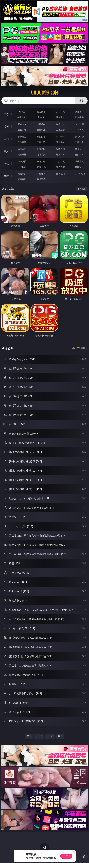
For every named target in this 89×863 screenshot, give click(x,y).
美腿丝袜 (22, 154)
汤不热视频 (79, 173)
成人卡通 (60, 136)
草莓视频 (60, 173)
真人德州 (41, 111)
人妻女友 (60, 161)
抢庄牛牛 (79, 117)
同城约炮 (22, 173)
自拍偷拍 (41, 124)
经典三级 (41, 142)
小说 (6, 163)
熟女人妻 (22, 129)
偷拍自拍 (41, 136)
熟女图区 (60, 154)
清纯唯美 (41, 154)
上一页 (39, 736)
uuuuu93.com (44, 93)
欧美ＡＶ (60, 124)
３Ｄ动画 (79, 124)
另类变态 (79, 142)
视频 (6, 126)
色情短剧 (41, 179)
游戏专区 (79, 111)
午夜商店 (41, 173)
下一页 (50, 736)
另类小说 (41, 166)
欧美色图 (60, 149)
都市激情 (22, 161)
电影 (6, 139)
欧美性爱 (79, 136)
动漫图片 (79, 149)
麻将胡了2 (22, 117)
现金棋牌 (60, 117)
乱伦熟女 (60, 142)
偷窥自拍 (22, 149)
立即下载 (66, 856)
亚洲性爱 (22, 136)
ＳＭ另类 (79, 129)
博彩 (6, 114)
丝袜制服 (41, 129)
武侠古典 (79, 161)
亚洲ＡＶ (22, 124)
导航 (6, 176)
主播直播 (60, 129)
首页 (29, 736)
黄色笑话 (60, 166)
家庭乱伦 (41, 161)
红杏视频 (22, 179)
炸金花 (41, 117)
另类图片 (79, 154)
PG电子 (22, 111)
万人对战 (60, 111)
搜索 (81, 100)
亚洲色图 (41, 149)
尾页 (60, 736)
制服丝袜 (22, 142)
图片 (6, 151)
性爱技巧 (79, 166)
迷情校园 (22, 166)
